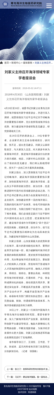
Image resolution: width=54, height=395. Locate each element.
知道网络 (32, 392)
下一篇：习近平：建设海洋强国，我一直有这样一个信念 (28, 376)
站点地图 (33, 389)
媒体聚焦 (27, 62)
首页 (6, 62)
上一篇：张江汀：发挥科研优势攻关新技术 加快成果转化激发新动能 (28, 368)
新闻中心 (16, 62)
